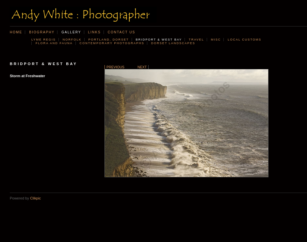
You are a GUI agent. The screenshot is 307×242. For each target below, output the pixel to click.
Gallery (71, 32)
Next (142, 67)
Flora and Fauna (54, 43)
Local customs (244, 39)
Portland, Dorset (109, 39)
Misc (216, 39)
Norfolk (72, 39)
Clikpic (35, 198)
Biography (42, 32)
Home (16, 32)
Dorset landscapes (173, 43)
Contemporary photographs (112, 43)
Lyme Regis (43, 39)
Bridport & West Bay (159, 39)
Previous (115, 67)
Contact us (122, 32)
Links (94, 32)
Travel (196, 39)
